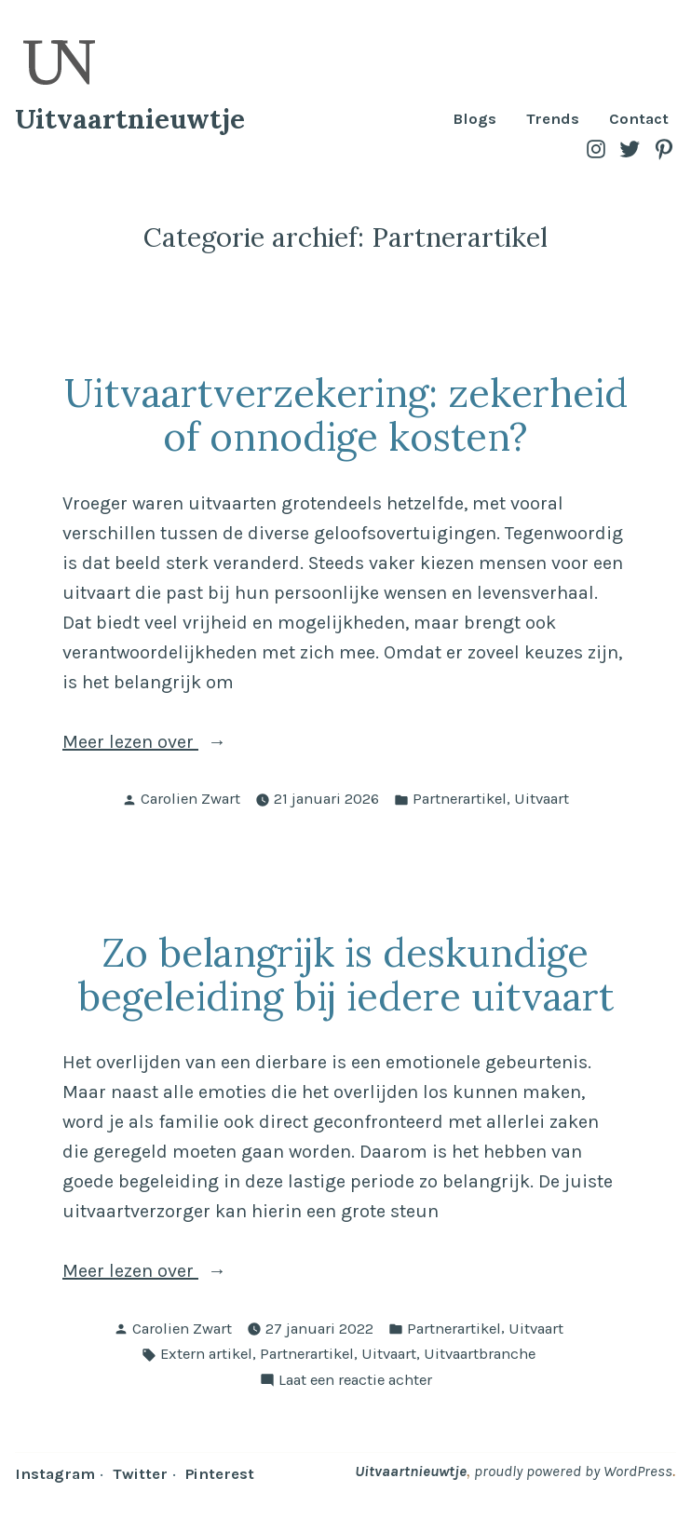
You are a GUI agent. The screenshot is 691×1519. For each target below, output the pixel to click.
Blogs (474, 120)
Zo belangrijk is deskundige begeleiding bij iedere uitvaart (345, 974)
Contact (639, 120)
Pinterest (219, 1474)
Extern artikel (206, 1354)
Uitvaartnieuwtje (130, 119)
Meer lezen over (218, 742)
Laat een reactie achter (355, 1380)
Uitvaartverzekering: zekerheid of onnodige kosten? (346, 414)
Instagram (55, 1474)
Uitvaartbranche (479, 1354)
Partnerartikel (460, 798)
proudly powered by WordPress (573, 1471)
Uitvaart (541, 798)
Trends (552, 120)
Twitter (140, 1474)
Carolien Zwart (190, 798)
